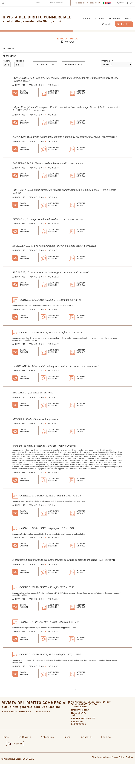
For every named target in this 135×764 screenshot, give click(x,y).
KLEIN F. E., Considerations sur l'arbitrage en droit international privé (50, 272)
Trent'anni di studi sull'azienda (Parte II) (34, 445)
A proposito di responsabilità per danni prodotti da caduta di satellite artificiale (54, 559)
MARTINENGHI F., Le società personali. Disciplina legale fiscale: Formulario (54, 245)
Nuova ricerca (73, 64)
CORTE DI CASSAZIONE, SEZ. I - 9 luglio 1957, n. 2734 (50, 654)
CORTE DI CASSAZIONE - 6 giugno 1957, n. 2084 (46, 528)
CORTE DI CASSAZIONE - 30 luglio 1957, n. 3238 (46, 587)
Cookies (129, 757)
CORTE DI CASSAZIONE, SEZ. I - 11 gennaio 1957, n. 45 (50, 299)
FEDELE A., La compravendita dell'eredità (35, 219)
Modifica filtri (45, 64)
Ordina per (107, 61)
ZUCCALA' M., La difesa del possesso (32, 392)
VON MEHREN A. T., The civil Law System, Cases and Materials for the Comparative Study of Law (65, 77)
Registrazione (121, 3)
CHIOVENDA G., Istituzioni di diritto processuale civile (42, 366)
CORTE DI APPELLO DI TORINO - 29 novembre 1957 (48, 621)
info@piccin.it (83, 710)
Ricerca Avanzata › (56, 3)
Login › (131, 3)
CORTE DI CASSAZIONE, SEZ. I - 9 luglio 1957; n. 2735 (50, 495)
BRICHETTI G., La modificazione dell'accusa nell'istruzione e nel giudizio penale (55, 189)
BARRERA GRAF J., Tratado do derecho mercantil (39, 163)
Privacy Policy (118, 757)
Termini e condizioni (101, 757)
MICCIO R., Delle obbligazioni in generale (35, 419)
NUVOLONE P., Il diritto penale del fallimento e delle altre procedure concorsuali (56, 136)
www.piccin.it (43, 712)
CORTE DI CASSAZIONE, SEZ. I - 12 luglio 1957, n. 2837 (50, 332)
